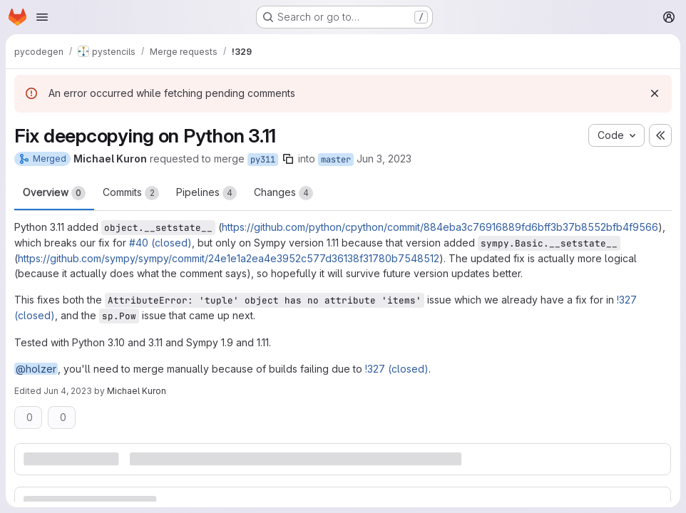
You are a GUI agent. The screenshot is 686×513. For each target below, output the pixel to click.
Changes (283, 193)
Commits (131, 193)
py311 (262, 159)
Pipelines (206, 193)
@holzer (36, 369)
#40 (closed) (160, 243)
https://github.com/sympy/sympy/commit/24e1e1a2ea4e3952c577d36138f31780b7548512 (228, 258)
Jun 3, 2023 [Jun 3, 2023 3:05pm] (384, 158)
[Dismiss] (654, 93)
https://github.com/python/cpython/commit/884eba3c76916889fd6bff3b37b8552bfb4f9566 (440, 227)
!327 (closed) (397, 369)
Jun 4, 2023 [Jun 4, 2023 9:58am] (67, 390)
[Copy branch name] (288, 158)
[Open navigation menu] (42, 17)
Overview (54, 193)
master (336, 159)
